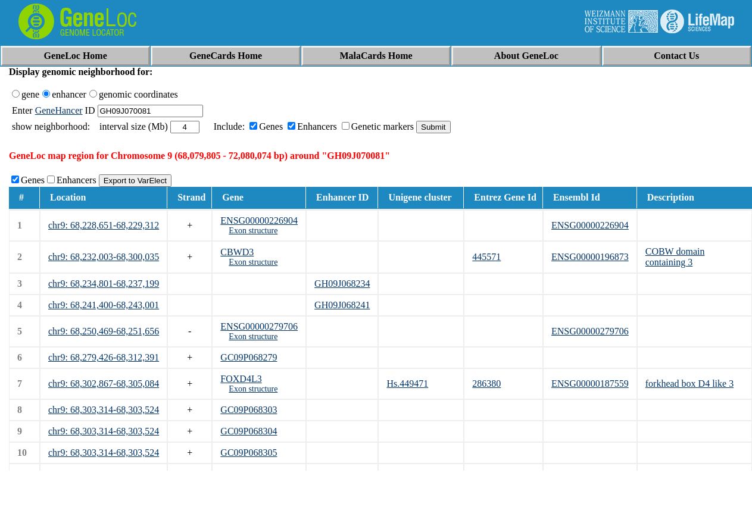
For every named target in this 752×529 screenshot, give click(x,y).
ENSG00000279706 (259, 326)
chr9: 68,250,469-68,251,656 (103, 331)
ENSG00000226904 (259, 220)
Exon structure (253, 230)
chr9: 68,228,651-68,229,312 (103, 225)
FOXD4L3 (240, 379)
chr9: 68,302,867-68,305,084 (103, 383)
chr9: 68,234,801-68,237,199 (103, 283)
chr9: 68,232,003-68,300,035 (103, 257)
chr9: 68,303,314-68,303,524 (103, 410)
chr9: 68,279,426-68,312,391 (103, 357)
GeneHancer (59, 110)
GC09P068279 (248, 357)
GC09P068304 (248, 431)
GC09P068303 (248, 410)
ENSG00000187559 (590, 383)
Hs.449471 (407, 383)
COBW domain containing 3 (675, 256)
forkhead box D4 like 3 (689, 383)
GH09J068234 (342, 283)
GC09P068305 (248, 452)
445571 (486, 257)
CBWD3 (237, 252)
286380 (486, 383)
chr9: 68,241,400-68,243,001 (103, 305)
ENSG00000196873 (590, 257)
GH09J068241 (342, 305)
